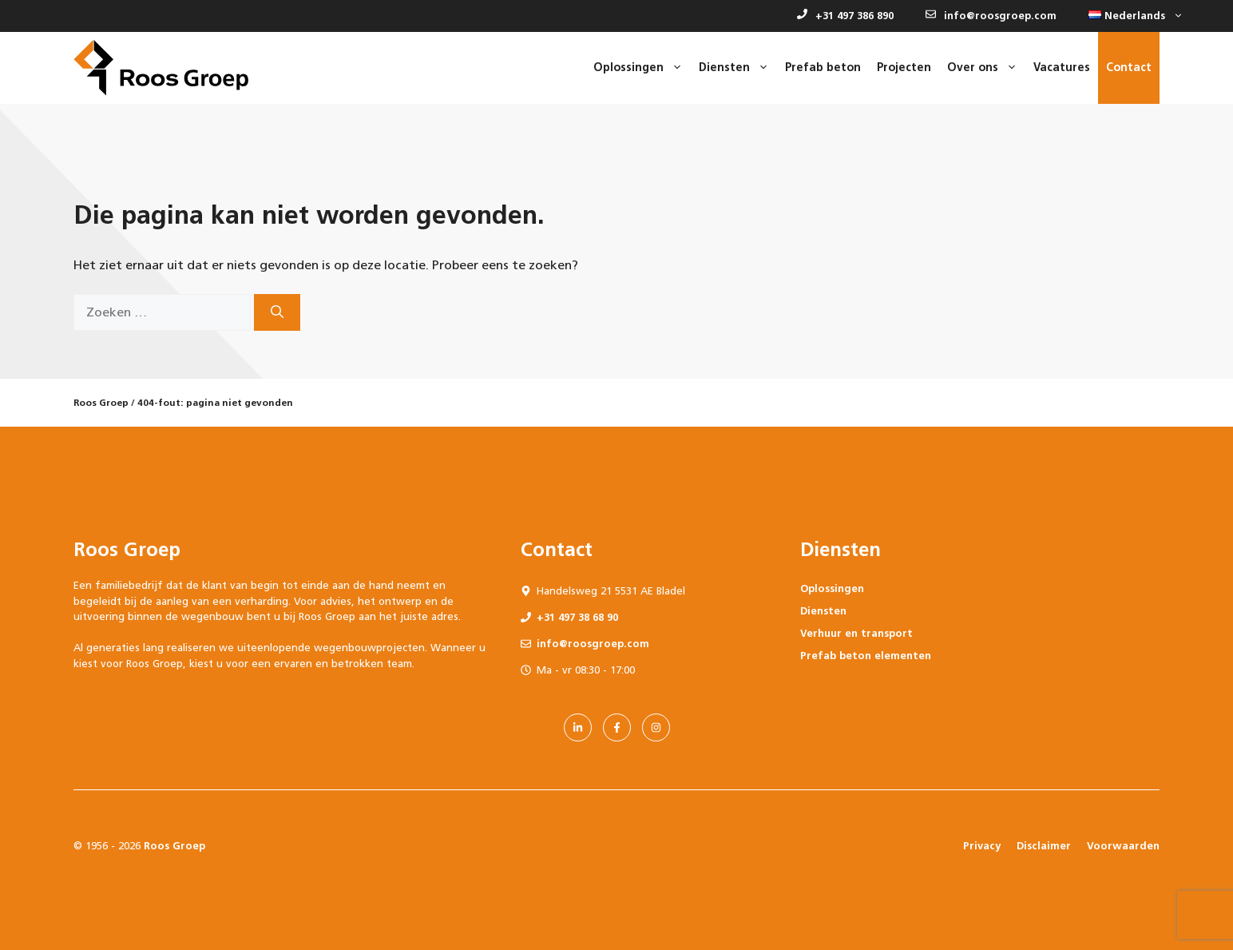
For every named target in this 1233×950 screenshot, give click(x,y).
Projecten (904, 67)
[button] (1131, 16)
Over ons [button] (986, 68)
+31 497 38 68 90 (577, 617)
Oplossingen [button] (642, 68)
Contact (1129, 67)
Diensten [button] (738, 68)
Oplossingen (832, 588)
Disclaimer (1044, 846)
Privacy (982, 846)
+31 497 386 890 (845, 16)
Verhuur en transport (856, 633)
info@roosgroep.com (991, 16)
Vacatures (1061, 67)
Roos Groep (101, 402)
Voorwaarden (1123, 846)
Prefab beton (823, 67)
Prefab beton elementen (865, 656)
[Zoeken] (277, 312)
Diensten (823, 611)
